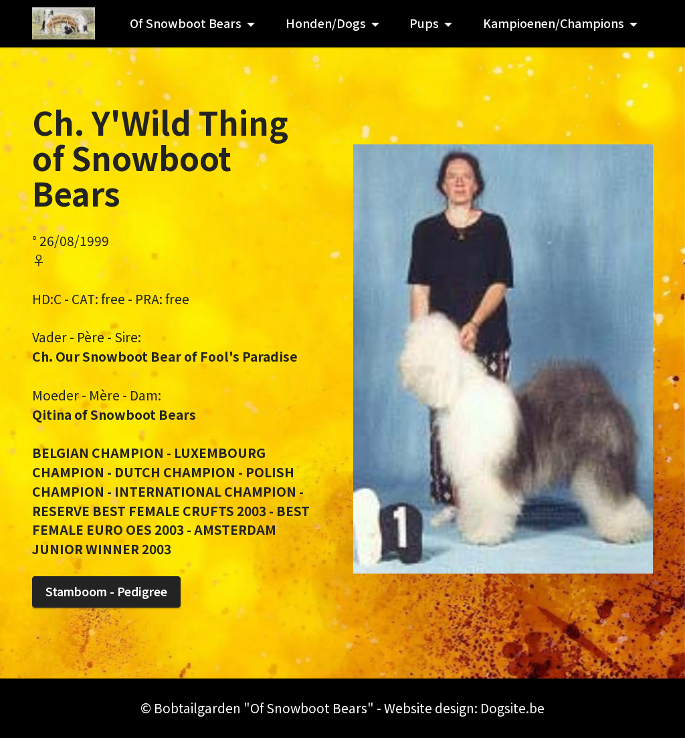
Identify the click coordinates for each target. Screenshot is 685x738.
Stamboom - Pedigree (106, 591)
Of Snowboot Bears (185, 23)
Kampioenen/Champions (553, 23)
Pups (424, 23)
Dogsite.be (512, 708)
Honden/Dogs (326, 23)
